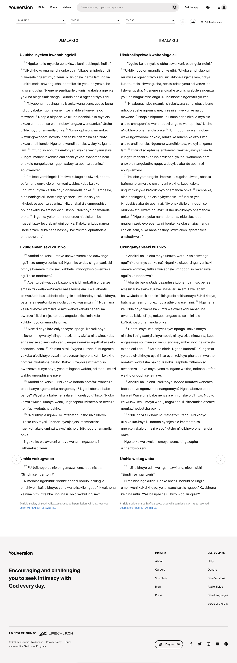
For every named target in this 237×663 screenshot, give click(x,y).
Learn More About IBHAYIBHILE (38, 507)
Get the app (191, 7)
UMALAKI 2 (41, 20)
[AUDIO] (183, 22)
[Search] (123, 7)
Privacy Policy (53, 641)
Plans (53, 7)
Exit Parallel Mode (211, 22)
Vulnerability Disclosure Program (27, 646)
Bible (41, 7)
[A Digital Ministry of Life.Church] (118, 631)
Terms (67, 641)
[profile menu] (221, 7)
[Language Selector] (208, 7)
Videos (67, 7)
